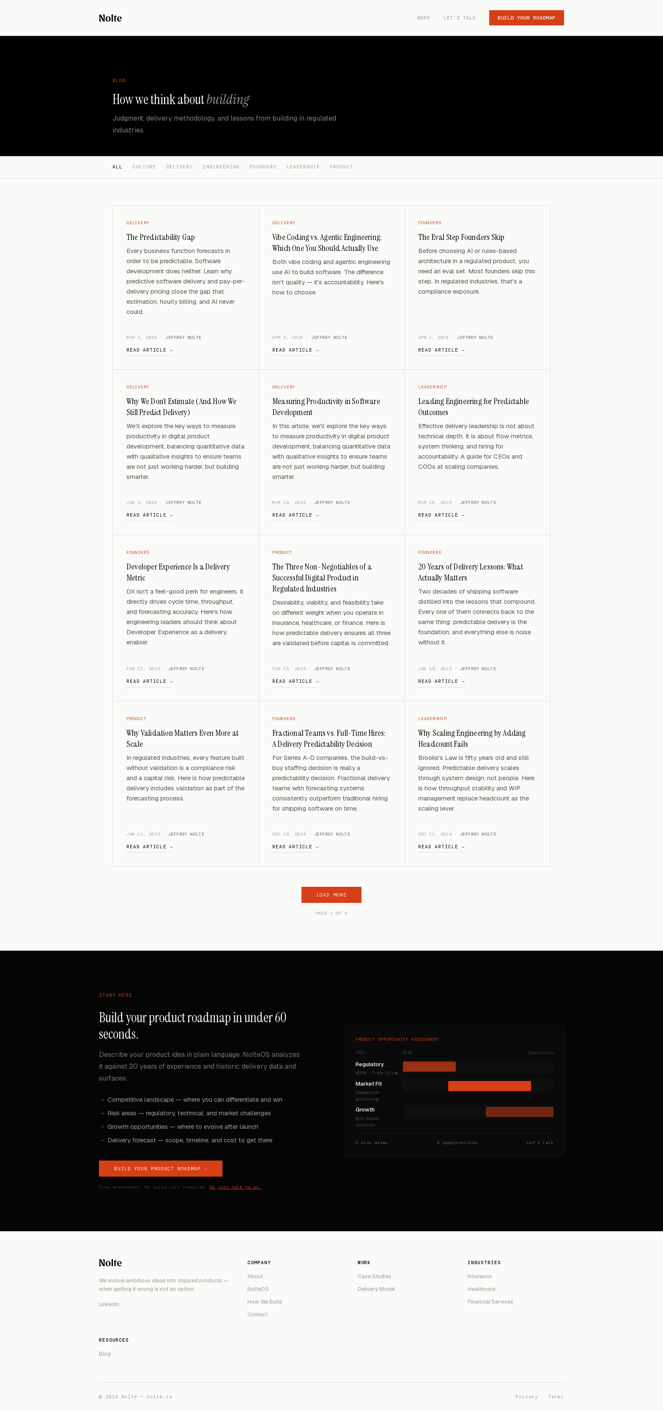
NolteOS (258, 1289)
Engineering (221, 167)
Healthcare (481, 1289)
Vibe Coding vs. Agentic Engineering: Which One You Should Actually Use (327, 242)
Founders (263, 167)
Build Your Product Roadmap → (160, 1169)
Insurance (480, 1276)
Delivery (179, 167)
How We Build (264, 1301)
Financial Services (490, 1301)
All (117, 167)
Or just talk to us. (235, 1187)
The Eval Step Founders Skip (461, 236)
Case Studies (375, 1276)
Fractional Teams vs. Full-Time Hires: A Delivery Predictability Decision (329, 738)
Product (341, 167)
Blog (105, 1353)
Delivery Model (376, 1289)
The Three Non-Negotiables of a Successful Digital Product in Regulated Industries (322, 577)
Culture (144, 167)
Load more (332, 895)
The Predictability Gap (160, 236)
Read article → (149, 350)
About (255, 1276)
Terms (556, 1397)
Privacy (526, 1397)
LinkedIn (109, 1304)
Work (423, 17)
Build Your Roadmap (527, 17)
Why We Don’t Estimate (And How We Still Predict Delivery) (181, 407)
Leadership (303, 167)
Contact (257, 1314)
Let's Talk (460, 17)
